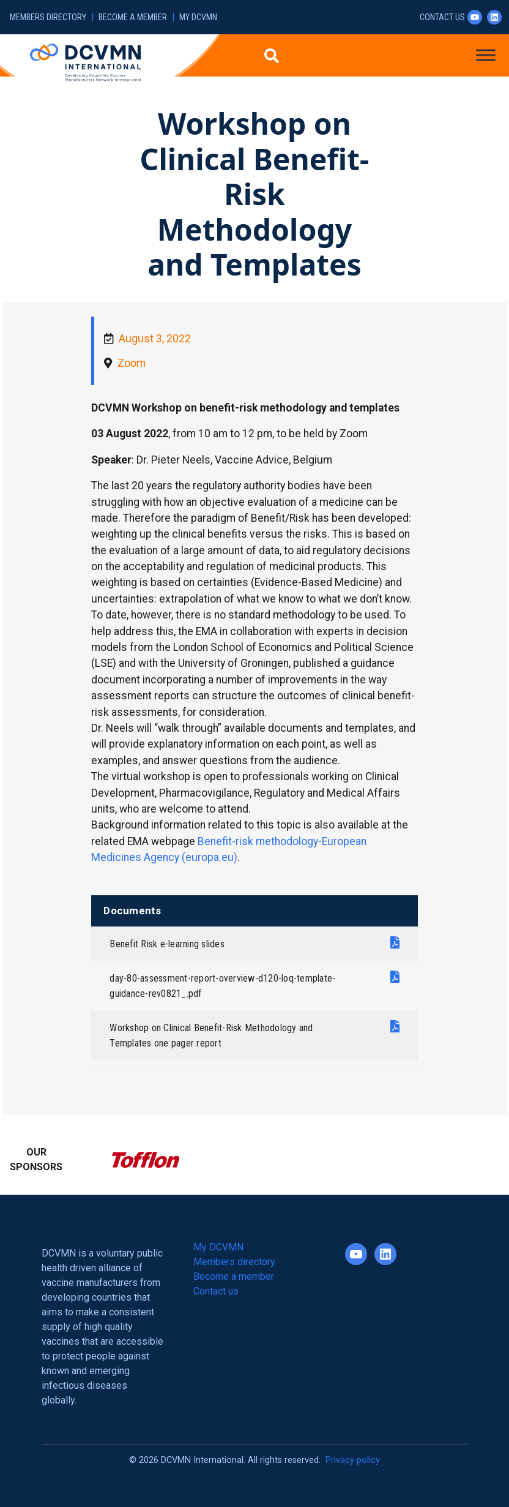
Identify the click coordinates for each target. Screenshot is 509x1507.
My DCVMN (198, 17)
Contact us (442, 17)
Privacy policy (352, 1460)
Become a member (132, 17)
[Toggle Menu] (486, 55)
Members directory (48, 17)
